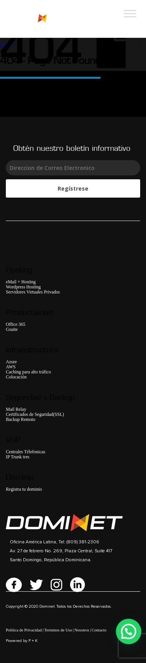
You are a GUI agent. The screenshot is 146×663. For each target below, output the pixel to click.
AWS (11, 367)
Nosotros (81, 630)
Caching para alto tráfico (28, 372)
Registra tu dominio (24, 489)
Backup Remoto (20, 419)
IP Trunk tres (18, 457)
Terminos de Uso (58, 630)
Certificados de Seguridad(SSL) (35, 414)
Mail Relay (16, 409)
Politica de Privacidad (24, 630)
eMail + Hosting (21, 282)
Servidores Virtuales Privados (33, 292)
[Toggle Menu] (130, 13)
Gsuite (12, 329)
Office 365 (15, 324)
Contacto (98, 630)
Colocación (16, 377)
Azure (11, 361)
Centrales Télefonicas (25, 451)
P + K (33, 641)
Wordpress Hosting (23, 287)
